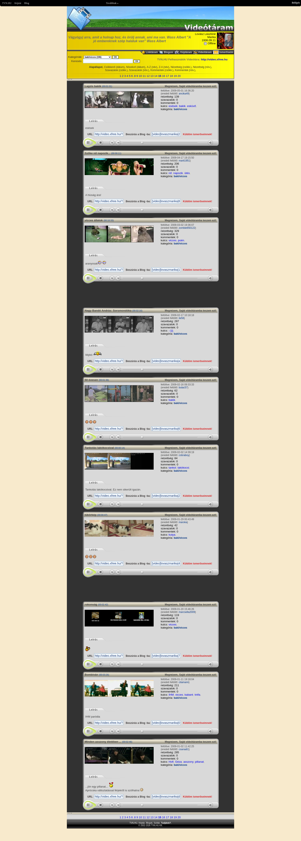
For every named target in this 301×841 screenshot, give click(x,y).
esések (173, 106)
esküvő (191, 106)
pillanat (199, 761)
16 (163, 75)
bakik (182, 106)
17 (167, 75)
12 (148, 75)
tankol (172, 467)
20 (179, 75)
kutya (172, 534)
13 (152, 75)
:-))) (171, 330)
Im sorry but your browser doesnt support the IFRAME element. (150, 294)
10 (140, 75)
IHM (171, 694)
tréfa (197, 694)
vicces (172, 240)
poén (181, 240)
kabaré (189, 694)
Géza (178, 761)
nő (170, 173)
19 (175, 75)
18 (171, 75)
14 (155, 75)
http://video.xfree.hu (214, 59)
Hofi (171, 761)
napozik (178, 173)
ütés (187, 173)
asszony (188, 761)
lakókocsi (183, 467)
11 (144, 75)
